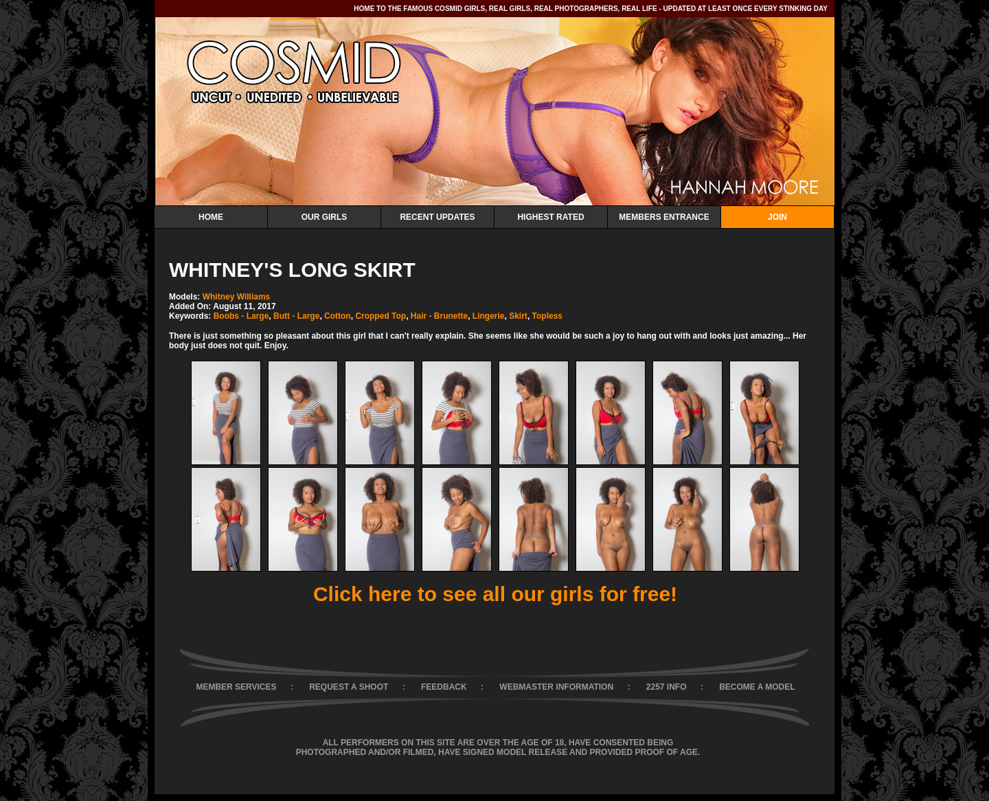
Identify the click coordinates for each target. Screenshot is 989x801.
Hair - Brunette (439, 316)
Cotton (337, 316)
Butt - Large (296, 316)
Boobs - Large (241, 316)
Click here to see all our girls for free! (495, 594)
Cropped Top (380, 316)
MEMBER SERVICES (236, 687)
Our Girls (325, 217)
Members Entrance (664, 217)
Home (210, 217)
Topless (547, 316)
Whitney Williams (237, 297)
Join (777, 217)
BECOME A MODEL (757, 687)
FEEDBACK (444, 687)
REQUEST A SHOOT (348, 687)
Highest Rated (550, 217)
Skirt (518, 316)
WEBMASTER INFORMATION (556, 687)
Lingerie (489, 316)
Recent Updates (437, 217)
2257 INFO (666, 687)
